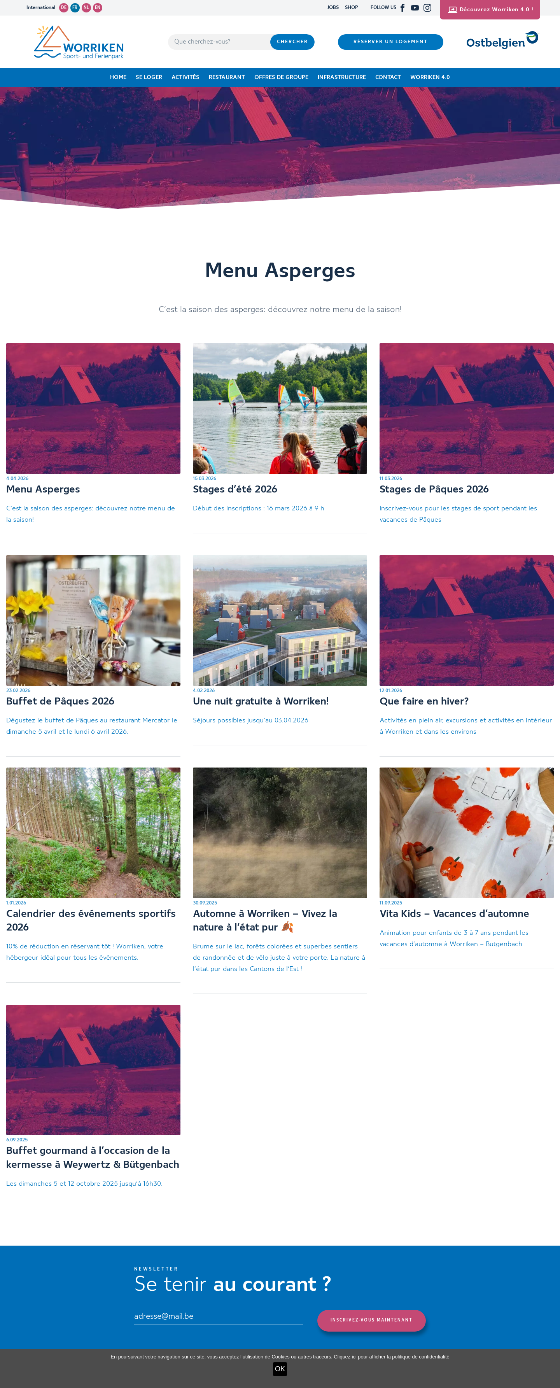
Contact (388, 77)
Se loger (149, 77)
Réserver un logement (391, 41)
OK (280, 1369)
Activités (186, 77)
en (97, 8)
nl (86, 8)
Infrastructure (342, 77)
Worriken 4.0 (430, 77)
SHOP (351, 7)
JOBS (333, 7)
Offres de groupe (281, 77)
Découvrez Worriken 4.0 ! (490, 9)
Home (118, 77)
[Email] (218, 1317)
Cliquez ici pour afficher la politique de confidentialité (391, 1357)
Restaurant (227, 77)
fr (74, 8)
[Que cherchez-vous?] (219, 42)
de (63, 8)
